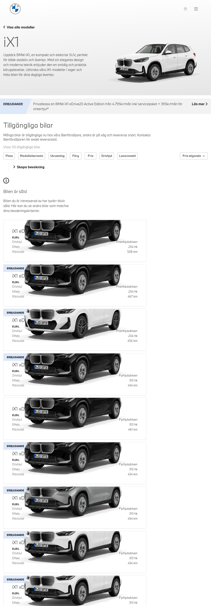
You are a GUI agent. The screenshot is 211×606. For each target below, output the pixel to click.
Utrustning (57, 156)
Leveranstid (127, 156)
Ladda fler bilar (106, 577)
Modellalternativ (31, 156)
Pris (90, 156)
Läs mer (200, 104)
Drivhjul (106, 156)
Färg (75, 156)
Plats (9, 156)
